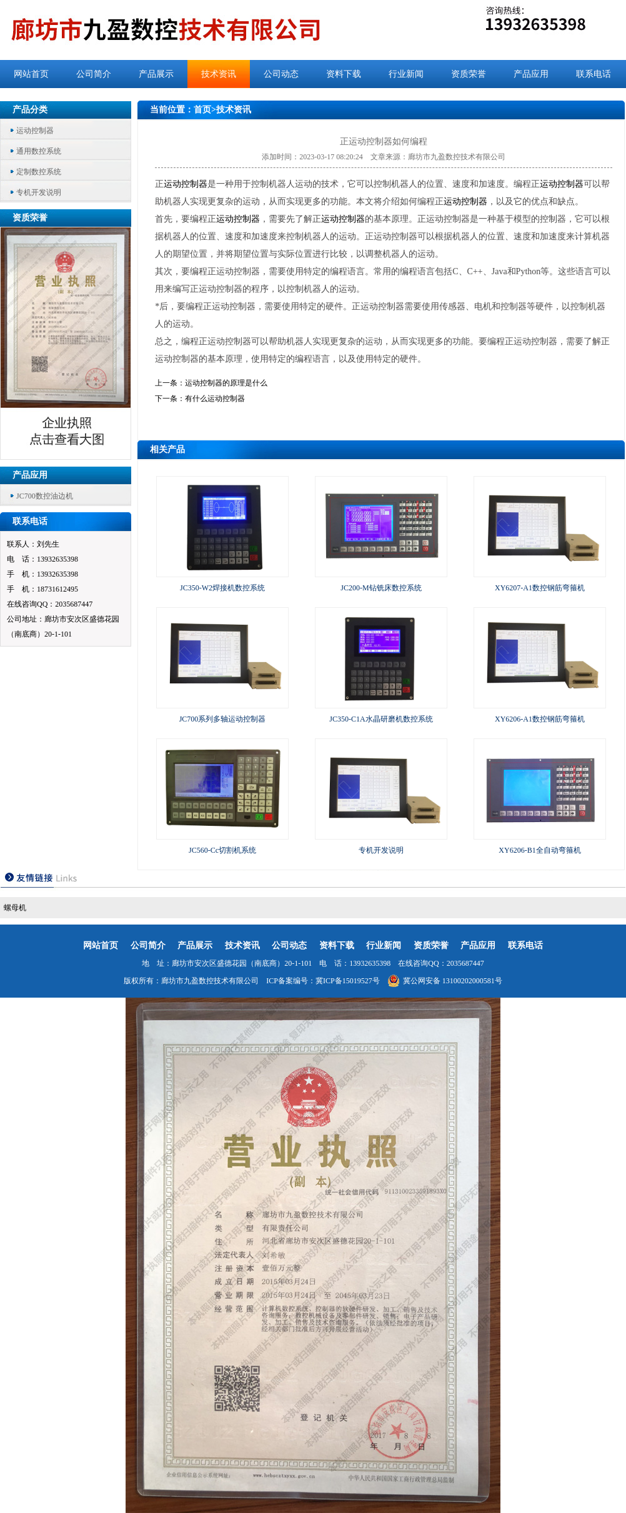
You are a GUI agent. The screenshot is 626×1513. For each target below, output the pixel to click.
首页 (202, 109)
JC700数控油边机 (44, 496)
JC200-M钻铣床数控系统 (380, 587)
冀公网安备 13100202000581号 (444, 981)
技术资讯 (218, 74)
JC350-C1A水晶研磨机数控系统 (380, 719)
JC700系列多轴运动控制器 (222, 719)
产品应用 (531, 74)
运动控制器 (35, 130)
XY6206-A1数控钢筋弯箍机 (540, 719)
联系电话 (593, 74)
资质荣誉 (468, 74)
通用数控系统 (38, 151)
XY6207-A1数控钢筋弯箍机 (540, 587)
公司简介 (93, 74)
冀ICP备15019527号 (347, 980)
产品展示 (156, 74)
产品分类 (29, 109)
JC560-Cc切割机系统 (222, 850)
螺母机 (15, 907)
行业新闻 (406, 74)
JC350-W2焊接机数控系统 (222, 587)
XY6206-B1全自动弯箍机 (539, 850)
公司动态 (281, 74)
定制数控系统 (38, 171)
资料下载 (343, 74)
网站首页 (31, 74)
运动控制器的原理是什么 (226, 383)
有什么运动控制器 (215, 398)
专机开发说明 (38, 192)
